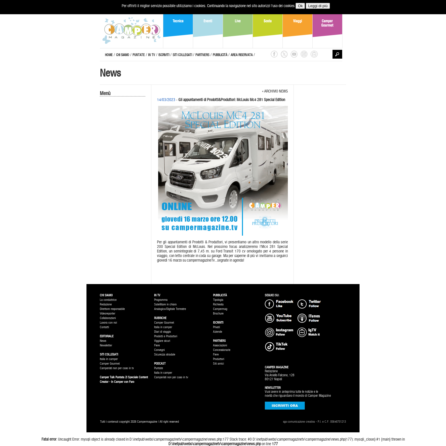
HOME (109, 55)
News (103, 341)
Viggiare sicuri (162, 341)
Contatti (104, 327)
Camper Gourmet (110, 363)
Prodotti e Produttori (165, 336)
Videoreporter (107, 313)
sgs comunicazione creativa (299, 422)
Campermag (220, 309)
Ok (300, 6)
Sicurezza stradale (164, 354)
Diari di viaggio (162, 332)
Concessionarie (221, 350)
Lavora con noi (108, 322)
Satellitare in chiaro (165, 304)
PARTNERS (202, 55)
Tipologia (218, 300)
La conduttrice (108, 300)
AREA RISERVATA (242, 55)
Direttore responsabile (112, 309)
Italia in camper (109, 359)
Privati (216, 327)
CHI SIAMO (122, 55)
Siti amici (218, 363)
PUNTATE (139, 55)
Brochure (218, 313)
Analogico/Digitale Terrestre (170, 309)
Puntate (158, 368)
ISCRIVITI (163, 55)
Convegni (159, 350)
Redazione (106, 304)
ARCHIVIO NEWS (276, 91)
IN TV (151, 55)
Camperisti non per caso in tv (117, 368)
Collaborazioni (108, 318)
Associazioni (220, 345)
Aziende (217, 332)
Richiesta (218, 304)
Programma (161, 300)
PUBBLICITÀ (220, 55)
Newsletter (106, 345)
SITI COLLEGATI (182, 55)
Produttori (218, 359)
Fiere (157, 345)
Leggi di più (317, 6)
